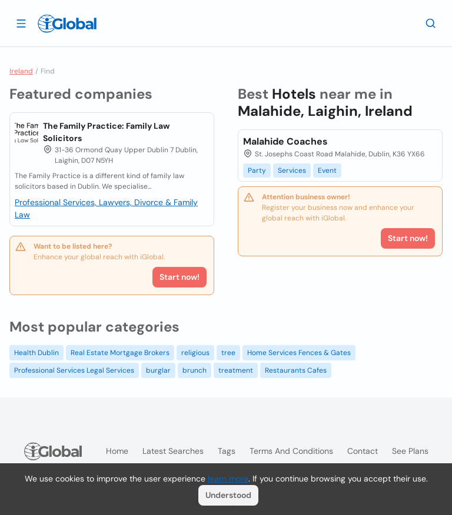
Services (292, 170)
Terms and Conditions (291, 451)
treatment (235, 370)
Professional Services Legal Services (74, 370)
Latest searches (173, 451)
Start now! (179, 277)
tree (228, 352)
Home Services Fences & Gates (299, 352)
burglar (158, 370)
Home (117, 451)
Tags (226, 451)
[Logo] (67, 23)
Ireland (21, 71)
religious (195, 352)
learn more (228, 478)
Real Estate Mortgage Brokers (120, 352)
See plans (410, 451)
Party (257, 170)
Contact (362, 451)
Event (327, 170)
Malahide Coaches (285, 141)
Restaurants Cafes (296, 370)
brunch (194, 370)
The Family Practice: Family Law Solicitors (106, 132)
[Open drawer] (21, 23)
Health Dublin (36, 352)
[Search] (431, 23)
